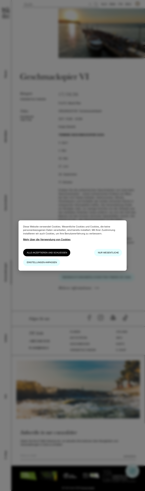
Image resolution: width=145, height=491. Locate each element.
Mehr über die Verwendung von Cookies (47, 239)
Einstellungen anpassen (42, 262)
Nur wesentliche (108, 252)
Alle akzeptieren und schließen (47, 252)
